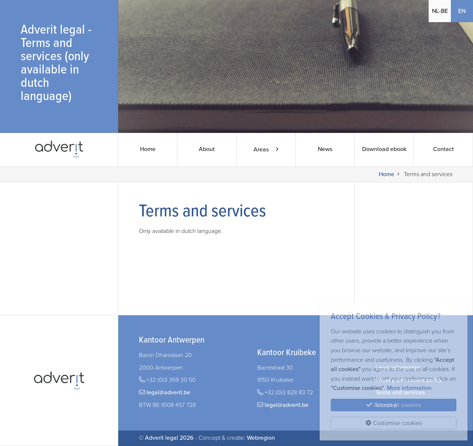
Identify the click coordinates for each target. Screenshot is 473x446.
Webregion (261, 438)
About (206, 149)
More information (409, 388)
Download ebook (384, 149)
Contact (443, 149)
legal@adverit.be (168, 392)
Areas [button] (265, 149)
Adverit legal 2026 (169, 438)
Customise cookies (393, 423)
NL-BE (440, 11)
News (325, 149)
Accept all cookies (393, 405)
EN (462, 11)
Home (147, 149)
